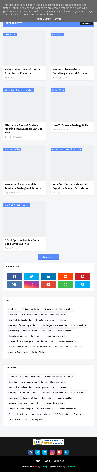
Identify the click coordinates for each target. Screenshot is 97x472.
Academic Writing (12, 149)
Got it (57, 19)
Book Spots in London (45, 320)
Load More (48, 257)
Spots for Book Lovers (18, 352)
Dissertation (10, 34)
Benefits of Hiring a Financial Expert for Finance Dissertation (71, 186)
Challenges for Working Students (23, 325)
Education (35, 336)
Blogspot (45, 467)
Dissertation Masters (17, 336)
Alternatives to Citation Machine (19, 90)
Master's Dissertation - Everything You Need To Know (70, 71)
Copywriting (13, 331)
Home (37, 461)
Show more (85, 23)
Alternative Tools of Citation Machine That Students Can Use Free (23, 129)
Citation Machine (78, 325)
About (47, 461)
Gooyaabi (70, 467)
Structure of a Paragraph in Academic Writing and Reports (23, 186)
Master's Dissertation (17, 347)
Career (63, 320)
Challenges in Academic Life (54, 325)
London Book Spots (45, 341)
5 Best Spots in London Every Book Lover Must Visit (22, 242)
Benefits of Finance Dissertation (66, 149)
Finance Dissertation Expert (20, 341)
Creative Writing (30, 331)
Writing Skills (58, 90)
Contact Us (59, 461)
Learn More (44, 19)
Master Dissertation (67, 341)
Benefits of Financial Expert (53, 315)
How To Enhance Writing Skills (70, 125)
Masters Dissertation (41, 347)
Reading (77, 347)
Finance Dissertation (53, 336)
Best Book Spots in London (16, 205)
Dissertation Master (65, 331)
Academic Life (14, 309)
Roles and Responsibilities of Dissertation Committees (22, 71)
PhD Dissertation (62, 347)
